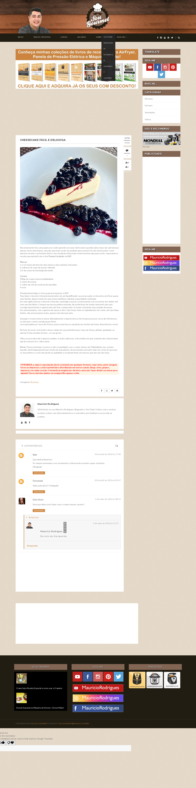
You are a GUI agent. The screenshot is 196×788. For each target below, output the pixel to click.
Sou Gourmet (41, 723)
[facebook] (157, 37)
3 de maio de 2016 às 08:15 (108, 498)
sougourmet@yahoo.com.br (73, 723)
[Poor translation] (10, 742)
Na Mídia (66, 38)
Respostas (34, 517)
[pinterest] (168, 37)
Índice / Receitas (35, 38)
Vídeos (148, 119)
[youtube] (165, 37)
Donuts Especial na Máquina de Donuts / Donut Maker (40, 707)
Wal (35, 454)
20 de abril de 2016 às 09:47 (108, 480)
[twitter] (172, 37)
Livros (53, 38)
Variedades (150, 112)
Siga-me (97, 38)
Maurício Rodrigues (51, 530)
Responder (39, 472)
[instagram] (161, 37)
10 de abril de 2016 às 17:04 (108, 453)
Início (18, 38)
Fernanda (38, 480)
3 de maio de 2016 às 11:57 (106, 523)
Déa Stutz (38, 499)
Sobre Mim (82, 38)
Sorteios (149, 105)
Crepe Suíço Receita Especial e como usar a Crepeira (39, 688)
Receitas (34, 381)
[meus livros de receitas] (77, 68)
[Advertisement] (77, 112)
